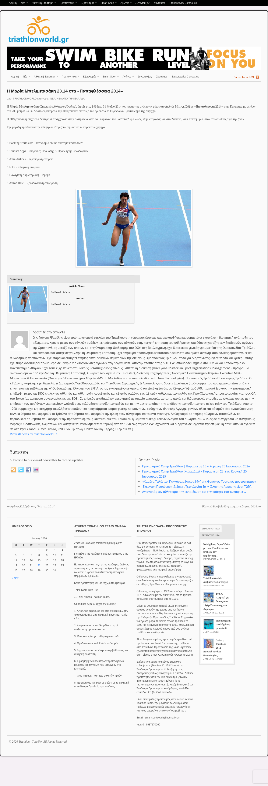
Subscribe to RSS (244, 77)
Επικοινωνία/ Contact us (183, 2)
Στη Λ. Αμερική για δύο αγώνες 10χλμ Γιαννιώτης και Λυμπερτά (216, 601)
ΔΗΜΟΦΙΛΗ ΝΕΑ (211, 528)
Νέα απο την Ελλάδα (71, 98)
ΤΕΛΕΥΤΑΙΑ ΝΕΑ (211, 535)
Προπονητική (67, 3)
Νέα (23, 3)
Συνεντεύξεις (142, 2)
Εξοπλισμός (88, 3)
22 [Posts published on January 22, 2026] (39, 565)
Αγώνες (125, 3)
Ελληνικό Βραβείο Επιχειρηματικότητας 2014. (231, 506)
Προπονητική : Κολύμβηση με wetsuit (223, 624)
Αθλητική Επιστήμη (42, 3)
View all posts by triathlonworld (33, 434)
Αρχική (13, 2)
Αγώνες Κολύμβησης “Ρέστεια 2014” (31, 506)
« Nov (15, 578)
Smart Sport (107, 3)
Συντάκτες (159, 2)
